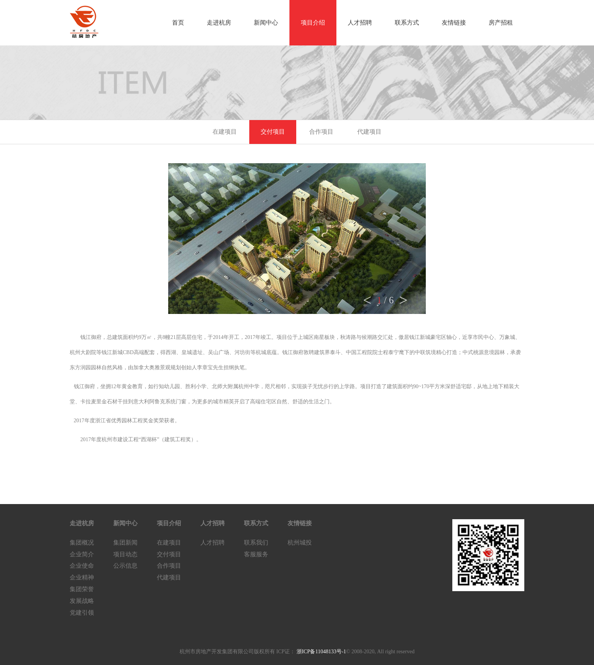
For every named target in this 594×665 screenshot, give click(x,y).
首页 (178, 22)
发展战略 (82, 601)
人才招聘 (360, 22)
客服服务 (256, 554)
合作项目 (321, 131)
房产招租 (501, 22)
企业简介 (82, 554)
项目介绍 (313, 22)
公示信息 (125, 565)
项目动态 (125, 554)
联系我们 (256, 542)
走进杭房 (219, 22)
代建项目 (369, 131)
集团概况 (82, 542)
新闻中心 (266, 22)
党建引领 (82, 612)
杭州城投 (300, 542)
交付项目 (273, 131)
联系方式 (407, 22)
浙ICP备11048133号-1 (320, 651)
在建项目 (225, 131)
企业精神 (82, 577)
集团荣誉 (82, 589)
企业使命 (82, 565)
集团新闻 (125, 542)
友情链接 (454, 22)
